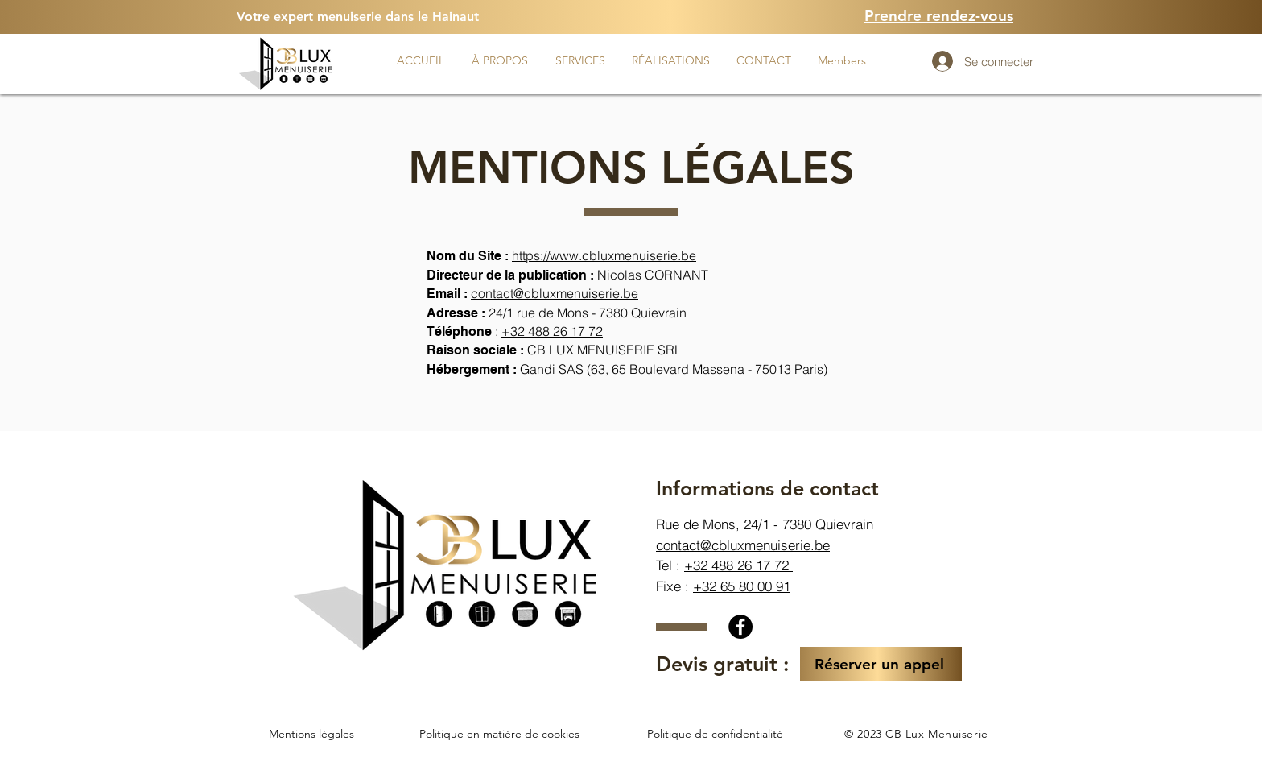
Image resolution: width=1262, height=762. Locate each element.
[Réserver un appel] (881, 664)
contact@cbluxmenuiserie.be (554, 293)
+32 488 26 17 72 (738, 565)
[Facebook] (740, 627)
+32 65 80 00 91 (741, 586)
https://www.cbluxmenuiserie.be (604, 255)
